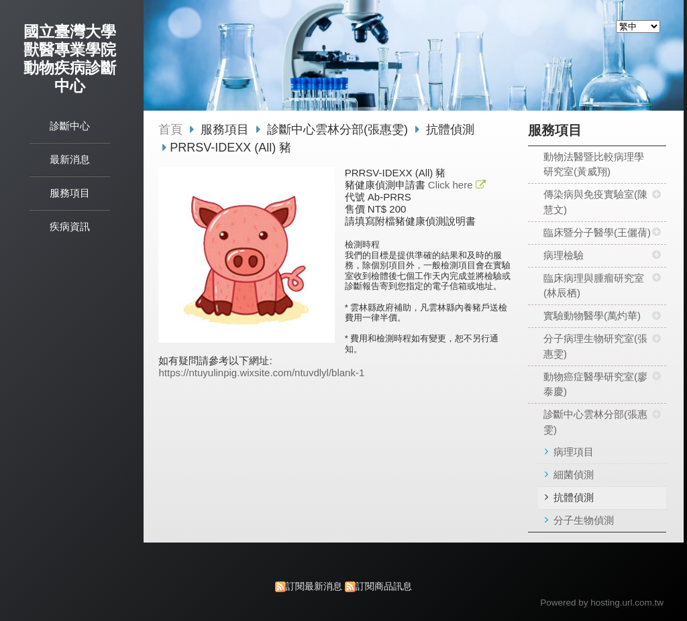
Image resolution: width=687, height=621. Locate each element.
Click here (452, 184)
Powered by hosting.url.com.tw (602, 603)
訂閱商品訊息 (384, 586)
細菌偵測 (573, 474)
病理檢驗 (563, 255)
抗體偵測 (573, 497)
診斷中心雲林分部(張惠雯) (595, 421)
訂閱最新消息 (314, 586)
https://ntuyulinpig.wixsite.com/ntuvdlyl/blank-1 (261, 372)
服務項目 (226, 129)
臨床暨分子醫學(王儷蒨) (597, 232)
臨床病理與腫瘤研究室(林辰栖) (593, 285)
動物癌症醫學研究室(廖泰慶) (595, 384)
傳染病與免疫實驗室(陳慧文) (595, 201)
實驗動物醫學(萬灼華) (592, 315)
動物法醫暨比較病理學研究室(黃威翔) (593, 164)
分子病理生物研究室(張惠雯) (595, 346)
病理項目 (573, 451)
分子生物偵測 (583, 520)
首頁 (170, 129)
